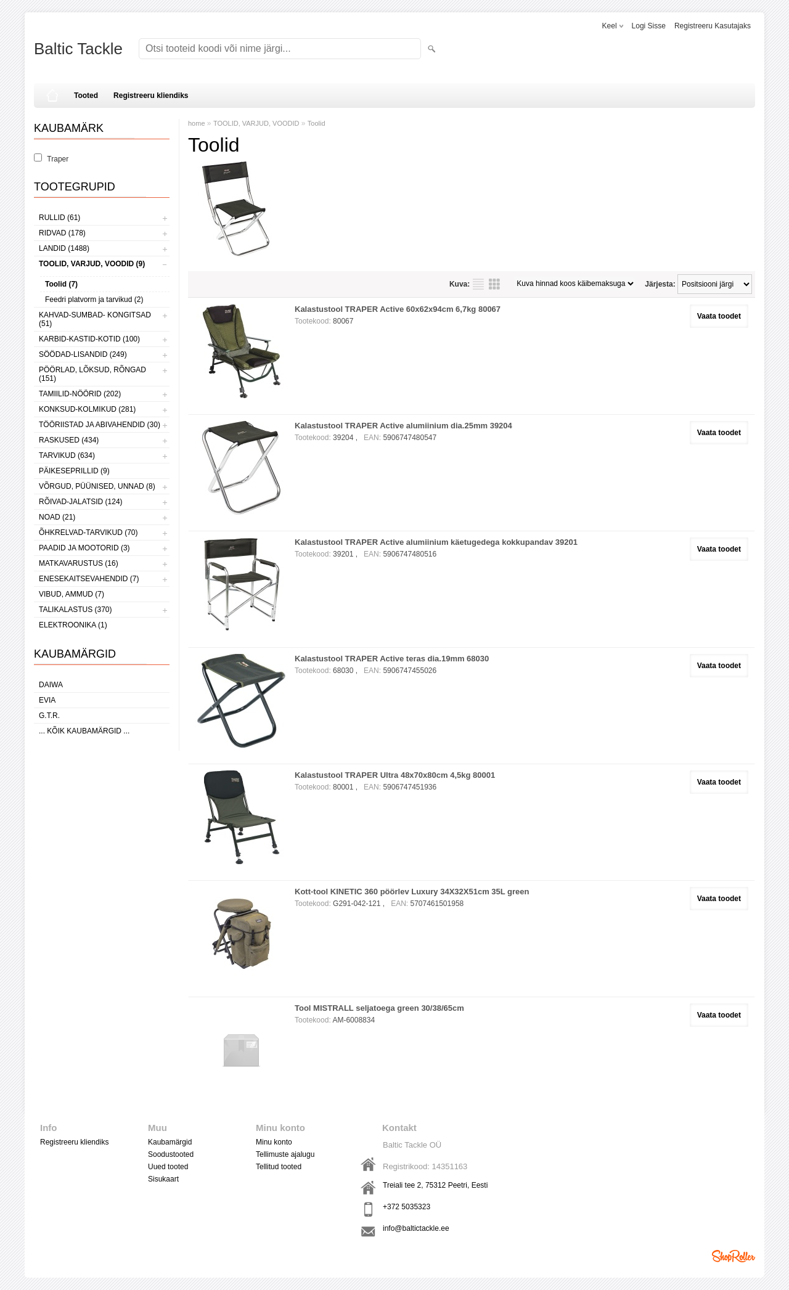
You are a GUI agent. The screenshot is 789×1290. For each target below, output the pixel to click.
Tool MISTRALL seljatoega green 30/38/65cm (379, 1008)
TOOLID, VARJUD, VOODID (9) (92, 263)
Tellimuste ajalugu (285, 1154)
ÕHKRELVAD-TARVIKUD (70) (88, 532)
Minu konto (274, 1142)
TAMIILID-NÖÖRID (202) (80, 394)
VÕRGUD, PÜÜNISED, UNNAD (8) (97, 486)
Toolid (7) (61, 284)
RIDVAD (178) (62, 233)
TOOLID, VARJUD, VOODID (256, 123)
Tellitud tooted (278, 1166)
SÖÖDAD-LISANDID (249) (83, 354)
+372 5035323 (406, 1206)
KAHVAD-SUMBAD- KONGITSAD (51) (95, 319)
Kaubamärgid (170, 1142)
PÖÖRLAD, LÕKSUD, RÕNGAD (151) (92, 374)
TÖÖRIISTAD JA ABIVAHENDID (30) (99, 424)
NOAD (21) (57, 517)
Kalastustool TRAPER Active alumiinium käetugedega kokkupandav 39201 (436, 542)
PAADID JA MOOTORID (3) (84, 548)
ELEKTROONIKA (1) (73, 625)
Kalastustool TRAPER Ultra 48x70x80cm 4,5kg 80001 (395, 775)
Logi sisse (649, 26)
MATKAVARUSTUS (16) (78, 563)
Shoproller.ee (733, 1256)
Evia (47, 700)
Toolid (316, 123)
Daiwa (51, 684)
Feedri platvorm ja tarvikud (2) (94, 299)
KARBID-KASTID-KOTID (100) (89, 339)
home (196, 123)
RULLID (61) (59, 217)
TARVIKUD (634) (67, 455)
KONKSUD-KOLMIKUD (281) (87, 409)
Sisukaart (163, 1179)
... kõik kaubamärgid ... (84, 731)
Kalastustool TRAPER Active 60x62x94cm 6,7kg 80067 (398, 309)
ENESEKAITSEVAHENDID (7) (89, 578)
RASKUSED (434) (69, 440)
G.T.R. (49, 715)
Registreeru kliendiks (150, 95)
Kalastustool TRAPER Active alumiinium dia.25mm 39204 (403, 425)
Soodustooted (171, 1154)
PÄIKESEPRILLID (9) (74, 471)
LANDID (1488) (64, 248)
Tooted (86, 95)
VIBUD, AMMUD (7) (71, 594)
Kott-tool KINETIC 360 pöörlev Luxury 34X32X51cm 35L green (412, 891)
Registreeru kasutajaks (712, 26)
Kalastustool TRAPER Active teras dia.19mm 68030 (392, 658)
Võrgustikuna (494, 284)
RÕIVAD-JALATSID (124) (81, 501)
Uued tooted (168, 1166)
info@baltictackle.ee (416, 1228)
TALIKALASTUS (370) (75, 609)
